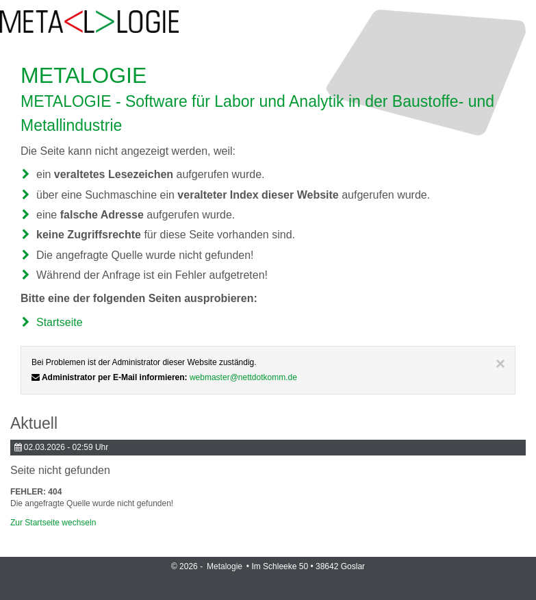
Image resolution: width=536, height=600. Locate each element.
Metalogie (225, 566)
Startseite (59, 322)
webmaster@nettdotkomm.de (243, 377)
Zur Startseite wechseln (53, 522)
